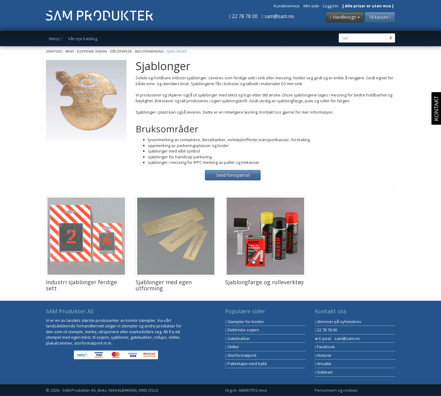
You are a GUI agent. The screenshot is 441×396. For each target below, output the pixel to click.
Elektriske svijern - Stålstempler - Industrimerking (120, 51)
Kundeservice (287, 6)
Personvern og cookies (336, 390)
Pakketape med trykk (246, 363)
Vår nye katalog (82, 38)
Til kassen (380, 17)
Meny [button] (55, 38)
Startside (54, 51)
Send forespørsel (233, 175)
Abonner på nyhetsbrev (338, 321)
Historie (323, 355)
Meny (69, 51)
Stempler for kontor (244, 321)
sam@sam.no (278, 16)
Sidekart (324, 372)
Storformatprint (240, 355)
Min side (311, 6)
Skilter (232, 346)
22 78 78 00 (243, 16)
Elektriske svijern (242, 330)
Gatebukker (237, 338)
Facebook (325, 346)
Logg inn (330, 6)
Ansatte (323, 363)
